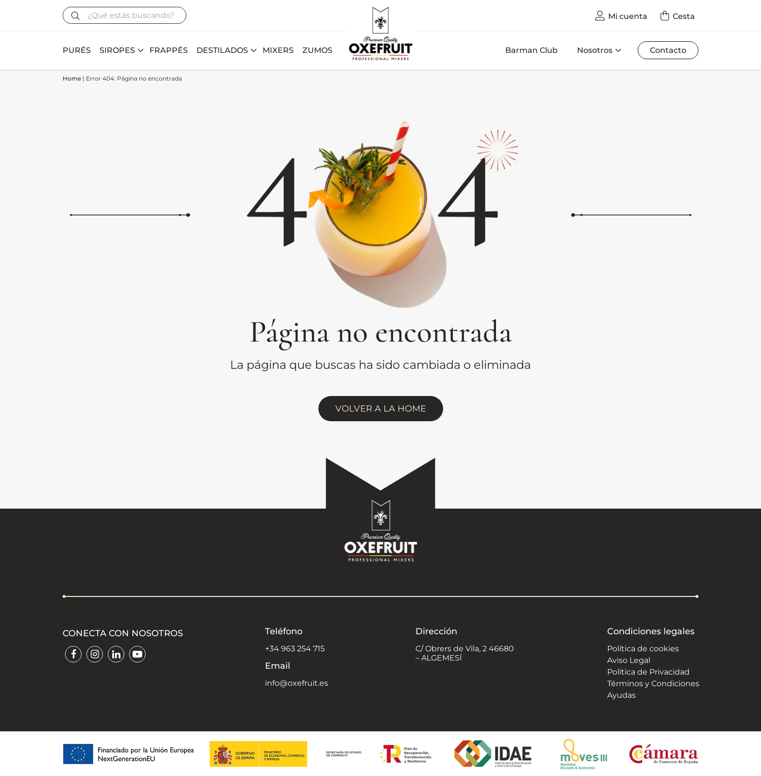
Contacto (668, 50)
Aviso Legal (628, 660)
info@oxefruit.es (296, 683)
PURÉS (77, 50)
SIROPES (117, 50)
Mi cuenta (627, 16)
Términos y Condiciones (653, 683)
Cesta (684, 16)
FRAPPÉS (168, 50)
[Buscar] (124, 15)
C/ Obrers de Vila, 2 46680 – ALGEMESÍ (464, 653)
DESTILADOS (222, 50)
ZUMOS (317, 50)
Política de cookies (643, 648)
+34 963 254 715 (295, 648)
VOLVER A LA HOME (380, 408)
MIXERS (278, 50)
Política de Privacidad (648, 672)
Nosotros (594, 50)
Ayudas (621, 695)
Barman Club (531, 50)
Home (72, 78)
